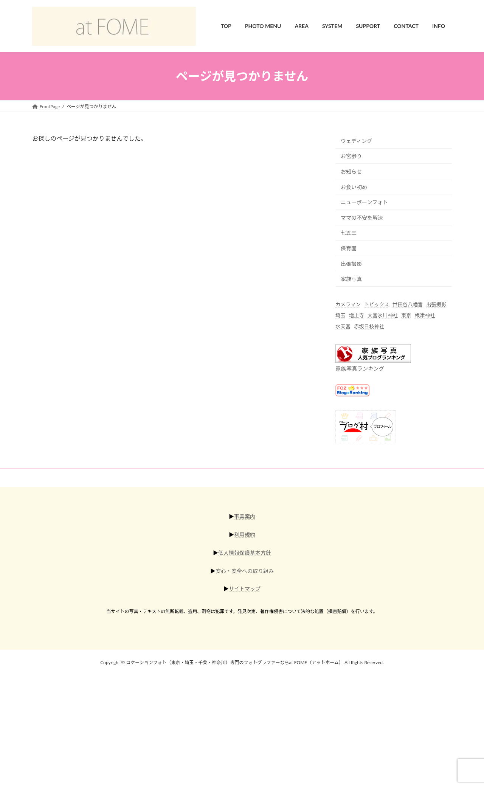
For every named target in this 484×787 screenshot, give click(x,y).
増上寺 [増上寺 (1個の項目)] (356, 316)
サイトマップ (245, 588)
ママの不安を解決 (362, 217)
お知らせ (351, 171)
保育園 (349, 248)
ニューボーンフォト (364, 202)
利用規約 (244, 534)
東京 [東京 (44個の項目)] (406, 316)
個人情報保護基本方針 (244, 553)
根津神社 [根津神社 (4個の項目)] (425, 316)
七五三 (349, 233)
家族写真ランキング (359, 368)
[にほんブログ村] (365, 440)
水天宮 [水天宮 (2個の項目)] (343, 327)
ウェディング (356, 141)
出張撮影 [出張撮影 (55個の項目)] (436, 304)
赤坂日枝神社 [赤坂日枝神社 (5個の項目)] (369, 327)
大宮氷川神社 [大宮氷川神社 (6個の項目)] (383, 316)
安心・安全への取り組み (245, 570)
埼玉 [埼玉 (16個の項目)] (340, 316)
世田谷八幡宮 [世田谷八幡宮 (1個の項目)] (407, 304)
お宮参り (351, 156)
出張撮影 (351, 264)
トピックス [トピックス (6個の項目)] (376, 304)
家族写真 (351, 279)
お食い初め (354, 187)
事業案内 (244, 516)
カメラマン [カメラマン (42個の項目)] (348, 304)
